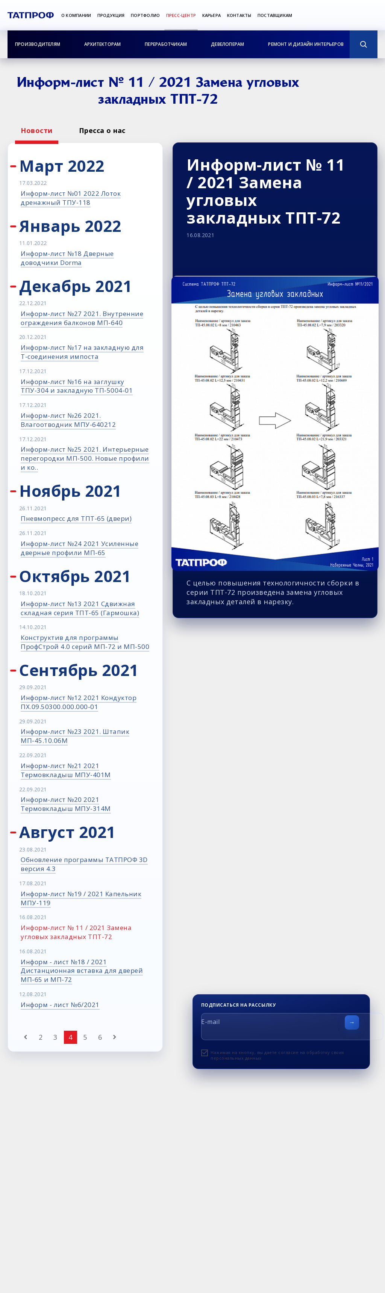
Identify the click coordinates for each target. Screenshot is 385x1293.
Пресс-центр (181, 15)
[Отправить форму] (352, 1022)
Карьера (211, 15)
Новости (37, 130)
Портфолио (145, 15)
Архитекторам (102, 44)
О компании (76, 15)
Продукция (111, 15)
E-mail (210, 1022)
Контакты (239, 15)
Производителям (37, 44)
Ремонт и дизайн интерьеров (306, 44)
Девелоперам (227, 44)
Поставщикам (275, 15)
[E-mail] (292, 1026)
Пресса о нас (102, 130)
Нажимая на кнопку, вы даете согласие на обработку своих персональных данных (277, 1055)
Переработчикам (166, 44)
